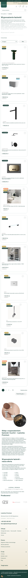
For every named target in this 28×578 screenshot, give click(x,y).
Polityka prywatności (5, 546)
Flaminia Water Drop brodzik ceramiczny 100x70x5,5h (14, 293)
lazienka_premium (14, 487)
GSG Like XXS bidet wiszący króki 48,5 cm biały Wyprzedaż (14, 206)
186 (13, 390)
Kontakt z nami (4, 556)
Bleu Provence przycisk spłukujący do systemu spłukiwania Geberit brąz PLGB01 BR (13, 178)
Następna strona (24, 390)
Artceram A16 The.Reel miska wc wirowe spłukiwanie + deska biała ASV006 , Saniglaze (13, 94)
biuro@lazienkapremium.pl (22, 3)
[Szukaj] (14, 10)
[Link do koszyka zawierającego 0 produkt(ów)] (23, 6)
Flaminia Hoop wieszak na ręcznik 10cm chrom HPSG (14, 350)
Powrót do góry (21, 394)
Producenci (3, 558)
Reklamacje (3, 533)
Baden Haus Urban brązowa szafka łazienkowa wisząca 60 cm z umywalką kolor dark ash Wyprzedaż (13, 379)
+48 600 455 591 (24, 2)
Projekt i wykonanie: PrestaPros (14, 575)
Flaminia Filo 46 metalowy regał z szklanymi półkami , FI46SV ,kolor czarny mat (13, 264)
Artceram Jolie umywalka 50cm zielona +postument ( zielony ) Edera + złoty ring (13, 65)
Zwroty (2, 535)
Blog (2, 560)
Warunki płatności (5, 544)
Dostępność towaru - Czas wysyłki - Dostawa (11, 531)
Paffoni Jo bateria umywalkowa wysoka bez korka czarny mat (14, 122)
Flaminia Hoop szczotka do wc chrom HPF (14, 321)
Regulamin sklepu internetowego (8, 542)
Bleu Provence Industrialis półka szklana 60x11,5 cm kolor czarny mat (14, 235)
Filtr (23, 41)
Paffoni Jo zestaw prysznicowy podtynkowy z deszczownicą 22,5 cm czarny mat (14, 150)
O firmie (2, 554)
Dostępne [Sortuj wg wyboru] (9, 41)
